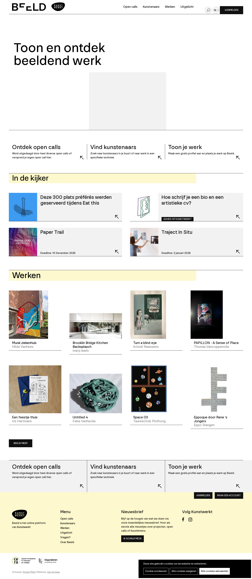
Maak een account (229, 495)
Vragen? (65, 537)
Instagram (191, 519)
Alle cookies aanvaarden (214, 571)
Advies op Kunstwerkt (177, 219)
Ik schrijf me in (132, 538)
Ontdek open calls (36, 466)
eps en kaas (53, 572)
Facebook (185, 519)
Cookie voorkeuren (156, 571)
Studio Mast (29, 572)
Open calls (130, 7)
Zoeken (208, 10)
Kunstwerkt (24, 527)
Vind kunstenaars (113, 466)
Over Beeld (67, 542)
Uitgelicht (187, 7)
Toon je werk (185, 466)
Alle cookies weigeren (183, 571)
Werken (170, 7)
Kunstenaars (151, 7)
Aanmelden (231, 10)
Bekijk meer (20, 443)
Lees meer (80, 155)
